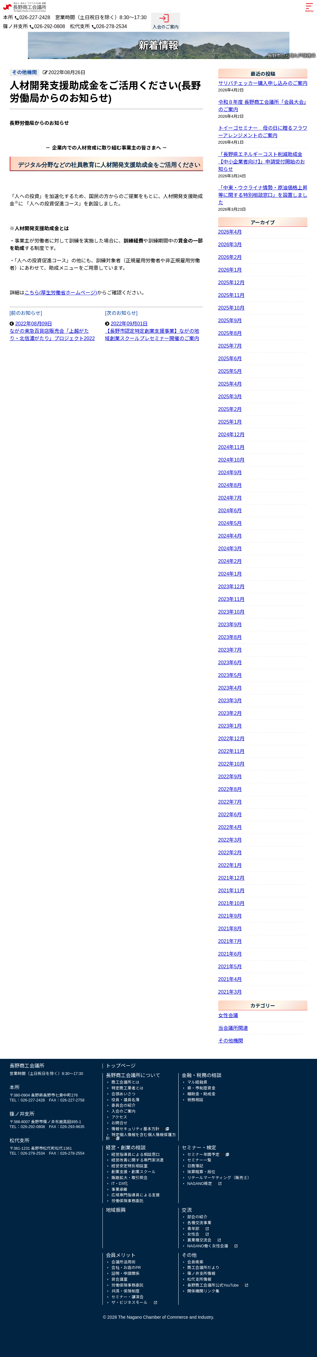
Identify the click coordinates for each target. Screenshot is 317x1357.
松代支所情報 (199, 1279)
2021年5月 (230, 966)
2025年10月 (231, 308)
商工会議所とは (125, 1082)
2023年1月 (230, 726)
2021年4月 (230, 979)
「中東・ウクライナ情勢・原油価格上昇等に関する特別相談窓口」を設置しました (262, 195)
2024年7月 (230, 498)
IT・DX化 (119, 1184)
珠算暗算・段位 (201, 1172)
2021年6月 (230, 954)
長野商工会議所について (133, 1075)
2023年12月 (231, 586)
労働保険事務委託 (127, 1201)
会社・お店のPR (126, 1268)
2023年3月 (230, 700)
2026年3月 (230, 244)
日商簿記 (195, 1166)
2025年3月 (230, 396)
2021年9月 (230, 916)
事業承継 (119, 1189)
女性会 (193, 1234)
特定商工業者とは (127, 1088)
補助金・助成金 (201, 1094)
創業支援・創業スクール (133, 1172)
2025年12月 (231, 282)
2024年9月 (230, 472)
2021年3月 (230, 992)
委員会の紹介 (123, 1105)
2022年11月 (231, 751)
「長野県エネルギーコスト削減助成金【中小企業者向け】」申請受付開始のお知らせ (261, 162)
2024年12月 (231, 434)
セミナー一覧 (199, 1160)
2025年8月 (230, 333)
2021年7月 (230, 941)
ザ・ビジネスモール (129, 1302)
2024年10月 (231, 460)
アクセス (119, 1117)
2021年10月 (231, 903)
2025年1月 (230, 422)
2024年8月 (230, 485)
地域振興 (116, 1210)
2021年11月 (231, 890)
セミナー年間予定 (203, 1154)
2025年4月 (230, 384)
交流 (187, 1210)
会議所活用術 (123, 1262)
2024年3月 (230, 548)
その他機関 (230, 1040)
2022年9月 (230, 776)
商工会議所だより (203, 1268)
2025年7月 (230, 346)
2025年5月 (230, 371)
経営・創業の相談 (125, 1147)
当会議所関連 (233, 1028)
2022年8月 (230, 789)
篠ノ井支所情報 (201, 1273)
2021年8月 (230, 928)
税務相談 (195, 1100)
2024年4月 (230, 536)
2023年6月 (230, 662)
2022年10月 (231, 764)
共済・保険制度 (125, 1291)
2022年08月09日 (52, 331)
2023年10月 (231, 612)
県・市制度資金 (201, 1088)
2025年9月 (230, 320)
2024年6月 (230, 510)
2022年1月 (230, 865)
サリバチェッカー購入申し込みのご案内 (262, 83)
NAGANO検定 (199, 1184)
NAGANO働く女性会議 (207, 1246)
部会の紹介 (197, 1217)
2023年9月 (230, 624)
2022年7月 (230, 802)
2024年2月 (230, 561)
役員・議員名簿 (125, 1100)
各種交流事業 (199, 1223)
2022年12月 (231, 738)
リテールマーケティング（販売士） (219, 1178)
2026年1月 (230, 270)
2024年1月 (230, 574)
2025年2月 (230, 409)
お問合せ (119, 1123)
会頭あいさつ (123, 1094)
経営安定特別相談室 (129, 1166)
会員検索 (195, 1262)
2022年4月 (230, 827)
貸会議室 (119, 1279)
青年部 (193, 1229)
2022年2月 (230, 852)
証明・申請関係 (125, 1273)
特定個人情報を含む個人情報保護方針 (141, 1137)
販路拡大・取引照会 (129, 1178)
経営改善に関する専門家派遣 (137, 1160)
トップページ (121, 1065)
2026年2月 (230, 257)
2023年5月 (230, 675)
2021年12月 (231, 878)
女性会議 (228, 1015)
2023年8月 (230, 637)
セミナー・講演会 (127, 1297)
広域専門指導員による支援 (135, 1195)
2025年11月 (231, 295)
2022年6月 (230, 814)
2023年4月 (230, 688)
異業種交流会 (199, 1240)
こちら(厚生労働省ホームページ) (60, 292)
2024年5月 (230, 523)
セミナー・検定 (199, 1147)
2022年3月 (230, 840)
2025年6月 (230, 358)
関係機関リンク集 (203, 1291)
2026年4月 (230, 232)
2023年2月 (230, 713)
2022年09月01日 (152, 331)
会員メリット (121, 1255)
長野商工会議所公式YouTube (213, 1285)
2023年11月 (231, 599)
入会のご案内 (166, 21)
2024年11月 (231, 447)
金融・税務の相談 (201, 1075)
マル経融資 (197, 1082)
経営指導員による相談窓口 (135, 1154)
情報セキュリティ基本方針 (135, 1129)
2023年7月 (230, 650)
